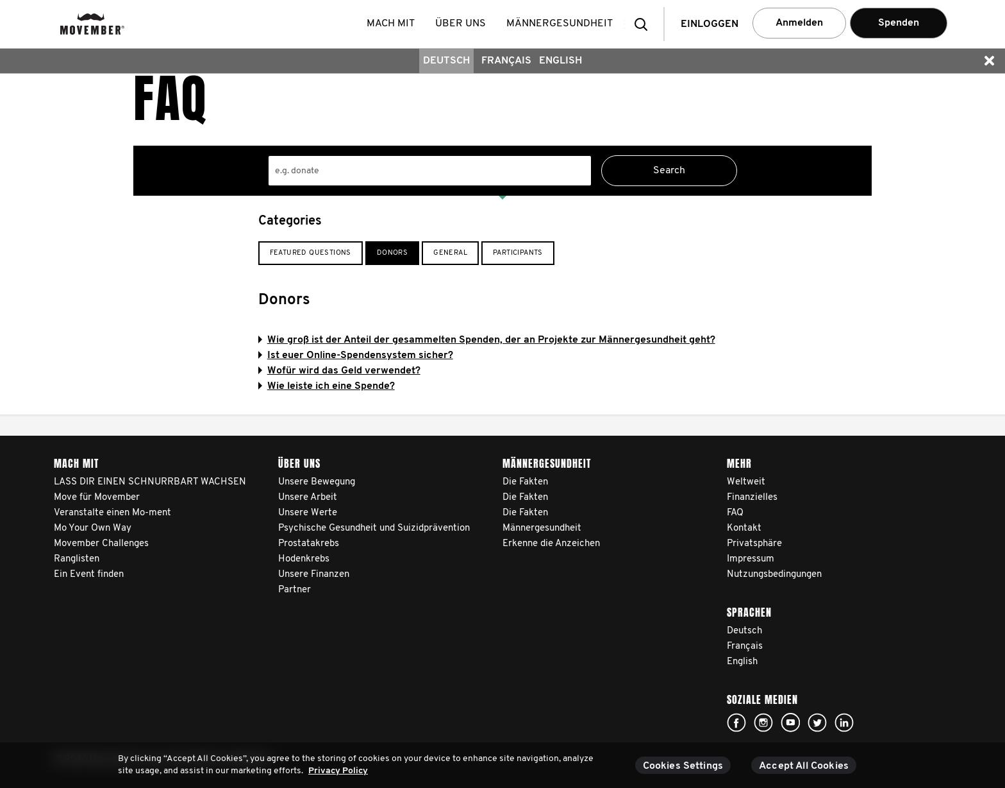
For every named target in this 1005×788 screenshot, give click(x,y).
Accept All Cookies (804, 766)
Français (506, 61)
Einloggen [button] (709, 24)
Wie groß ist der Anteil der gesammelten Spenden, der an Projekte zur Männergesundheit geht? (486, 340)
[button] (645, 24)
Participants (518, 253)
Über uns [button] (463, 24)
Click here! (736, 722)
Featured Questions (310, 253)
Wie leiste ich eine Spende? (326, 386)
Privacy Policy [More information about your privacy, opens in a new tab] (338, 771)
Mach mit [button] (393, 24)
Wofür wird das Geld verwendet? (339, 371)
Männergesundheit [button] (562, 24)
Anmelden (799, 23)
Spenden (898, 23)
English (560, 61)
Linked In (844, 722)
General (450, 253)
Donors (392, 253)
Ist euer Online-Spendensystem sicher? (355, 355)
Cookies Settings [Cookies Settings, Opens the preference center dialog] (683, 766)
